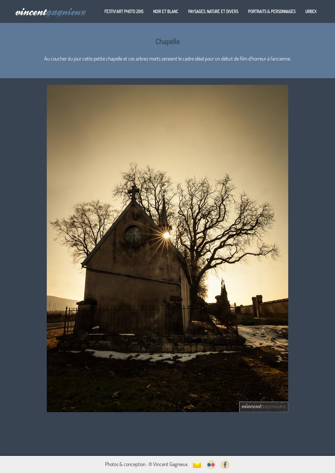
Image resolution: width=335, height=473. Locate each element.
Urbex (310, 11)
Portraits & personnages (271, 11)
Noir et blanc (165, 11)
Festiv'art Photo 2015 (123, 11)
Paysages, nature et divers (213, 11)
